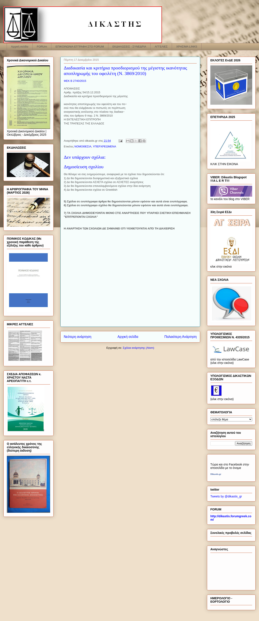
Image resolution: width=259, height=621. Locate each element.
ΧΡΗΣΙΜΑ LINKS (186, 46)
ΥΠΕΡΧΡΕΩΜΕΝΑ (104, 146)
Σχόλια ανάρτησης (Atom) (138, 347)
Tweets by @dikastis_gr (226, 496)
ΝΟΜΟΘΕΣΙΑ (83, 146)
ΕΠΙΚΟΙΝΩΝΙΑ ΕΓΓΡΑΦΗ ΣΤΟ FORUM (79, 46)
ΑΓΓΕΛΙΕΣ (161, 46)
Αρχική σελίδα (19, 46)
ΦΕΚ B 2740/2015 (75, 80)
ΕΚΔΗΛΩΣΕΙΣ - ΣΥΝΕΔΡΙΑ (129, 46)
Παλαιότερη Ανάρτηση (180, 337)
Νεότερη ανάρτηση (77, 337)
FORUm (42, 46)
